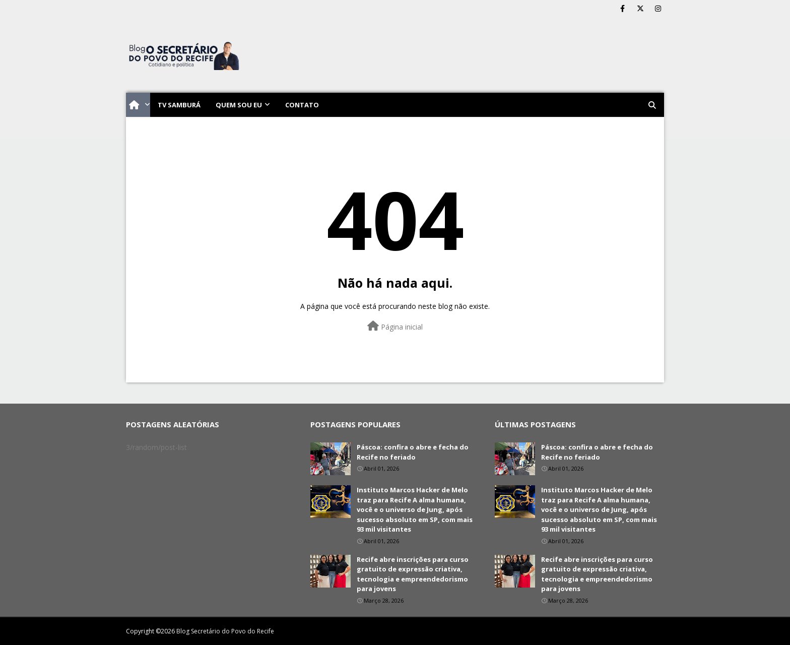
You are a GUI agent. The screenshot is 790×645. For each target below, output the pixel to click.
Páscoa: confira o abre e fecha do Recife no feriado (413, 452)
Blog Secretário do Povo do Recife (225, 631)
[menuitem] (138, 105)
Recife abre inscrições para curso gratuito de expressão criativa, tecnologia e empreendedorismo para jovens (413, 574)
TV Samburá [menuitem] (179, 104)
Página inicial (395, 326)
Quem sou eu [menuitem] (239, 104)
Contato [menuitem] (302, 104)
